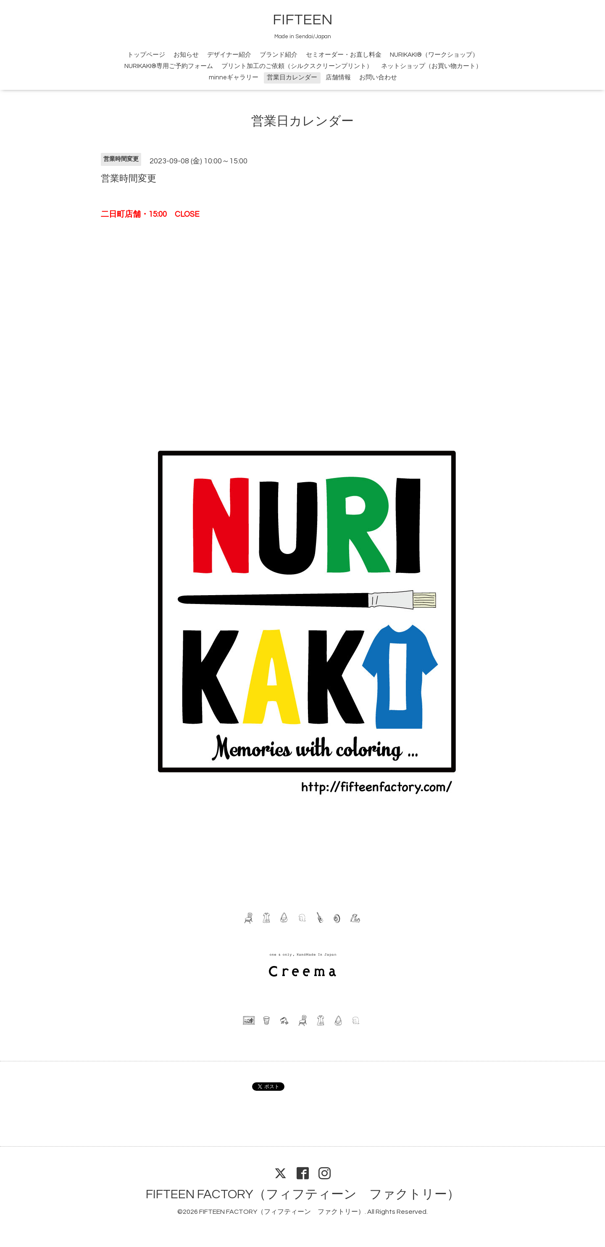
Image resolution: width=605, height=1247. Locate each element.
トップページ (146, 55)
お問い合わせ (378, 77)
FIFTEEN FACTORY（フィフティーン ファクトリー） (303, 1194)
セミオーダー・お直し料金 (343, 55)
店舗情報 (338, 77)
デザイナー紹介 (229, 55)
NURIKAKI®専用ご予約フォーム (168, 66)
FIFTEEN (303, 20)
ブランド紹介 (278, 55)
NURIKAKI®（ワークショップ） (434, 55)
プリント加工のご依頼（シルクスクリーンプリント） (297, 66)
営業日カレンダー (292, 77)
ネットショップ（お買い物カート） (431, 66)
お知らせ (186, 55)
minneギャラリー (233, 77)
